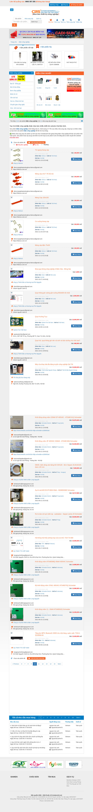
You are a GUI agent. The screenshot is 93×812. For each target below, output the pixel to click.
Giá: (72, 153)
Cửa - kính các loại (15, 108)
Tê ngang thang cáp (42, 150)
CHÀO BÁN (34, 777)
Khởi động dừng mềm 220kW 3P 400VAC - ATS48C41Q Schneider (58, 417)
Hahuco (44, 156)
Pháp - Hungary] (61, 472)
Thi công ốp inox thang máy (20, 377)
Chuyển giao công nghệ (17, 104)
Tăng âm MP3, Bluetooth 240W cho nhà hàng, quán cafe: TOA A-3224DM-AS (57, 634)
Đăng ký (64, 5)
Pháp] (58, 520)
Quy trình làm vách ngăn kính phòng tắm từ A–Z (25, 742)
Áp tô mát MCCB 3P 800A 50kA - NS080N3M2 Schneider (55, 490)
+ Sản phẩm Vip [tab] (46, 47)
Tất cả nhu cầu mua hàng (23, 717)
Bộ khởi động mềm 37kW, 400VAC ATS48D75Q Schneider (55, 585)
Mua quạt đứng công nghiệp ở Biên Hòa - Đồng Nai (53, 269)
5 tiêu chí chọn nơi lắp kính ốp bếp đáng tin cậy (25, 731)
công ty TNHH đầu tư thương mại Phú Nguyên (26, 282)
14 (50, 664)
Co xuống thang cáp (42, 221)
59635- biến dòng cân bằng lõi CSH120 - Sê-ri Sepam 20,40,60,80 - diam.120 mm (58, 466)
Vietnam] (52, 543)
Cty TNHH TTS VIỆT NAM (20, 551)
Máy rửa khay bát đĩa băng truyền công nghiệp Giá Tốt (54, 364)
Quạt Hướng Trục (41, 316)
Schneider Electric (46, 423)
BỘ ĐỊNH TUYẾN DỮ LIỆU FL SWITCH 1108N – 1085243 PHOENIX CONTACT (37, 64)
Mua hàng (77, 159)
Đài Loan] (53, 275)
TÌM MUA (51, 777)
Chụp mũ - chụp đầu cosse (48, 88)
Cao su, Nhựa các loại (17, 101)
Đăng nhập (54, 5)
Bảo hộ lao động (15, 87)
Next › (59, 664)
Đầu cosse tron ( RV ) (48, 105)
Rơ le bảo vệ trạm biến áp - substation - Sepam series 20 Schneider (58, 514)
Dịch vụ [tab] (38, 18)
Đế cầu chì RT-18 (39, 105)
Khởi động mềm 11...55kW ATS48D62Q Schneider (52, 609)
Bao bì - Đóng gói (15, 83)
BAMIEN (14, 777)
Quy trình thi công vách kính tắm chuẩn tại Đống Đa (26, 736)
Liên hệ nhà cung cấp (36, 142)
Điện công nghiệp (24, 42)
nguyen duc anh (54, 725)
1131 (17, 121)
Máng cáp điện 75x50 (42, 245)
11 (41, 121)
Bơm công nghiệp (15, 90)
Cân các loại (14, 97)
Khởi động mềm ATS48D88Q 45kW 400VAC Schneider (54, 561)
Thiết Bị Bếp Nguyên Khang (49, 370)
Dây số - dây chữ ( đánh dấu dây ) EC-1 (57, 105)
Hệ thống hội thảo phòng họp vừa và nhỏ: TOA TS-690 (54, 538)
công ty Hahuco (17, 163)
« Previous (15, 664)
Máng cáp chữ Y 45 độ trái (44, 174)
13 (46, 664)
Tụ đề (55, 88)
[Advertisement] (46, 400)
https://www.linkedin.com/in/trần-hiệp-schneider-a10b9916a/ (30, 430)
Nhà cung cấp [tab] (29, 18)
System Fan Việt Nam (47, 322)
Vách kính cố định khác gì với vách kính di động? (25, 725)
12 (43, 664)
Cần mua (57, 21)
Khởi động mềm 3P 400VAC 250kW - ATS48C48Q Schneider (56, 441)
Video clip (79, 21)
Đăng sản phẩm (76, 5)
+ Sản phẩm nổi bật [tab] (23, 47)
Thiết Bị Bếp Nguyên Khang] (69, 370)
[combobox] (41, 21)
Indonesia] (59, 567)
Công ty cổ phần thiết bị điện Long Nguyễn (25, 479)
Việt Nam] (54, 156)
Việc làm (50, 21)
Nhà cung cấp (71, 21)
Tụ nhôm (39, 88)
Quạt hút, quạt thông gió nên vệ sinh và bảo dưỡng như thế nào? (57, 340)
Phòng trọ (34, 804)
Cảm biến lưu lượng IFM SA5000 (20, 63)
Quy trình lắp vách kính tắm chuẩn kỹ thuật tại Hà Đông (27, 747)
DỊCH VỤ (70, 777)
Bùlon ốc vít (13, 94)
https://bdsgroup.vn (44, 804)
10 (35, 664)
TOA (43, 543)
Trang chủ (14, 42)
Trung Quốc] (60, 423)
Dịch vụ (63, 21)
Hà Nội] (42, 158)
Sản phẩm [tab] (18, 18)
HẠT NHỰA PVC (72, 62)
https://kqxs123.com (56, 804)
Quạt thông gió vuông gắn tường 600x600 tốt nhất (52, 293)
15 (54, 664)
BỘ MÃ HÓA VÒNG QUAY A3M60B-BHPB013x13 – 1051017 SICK (54, 64)
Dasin (43, 275)
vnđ (80, 153)
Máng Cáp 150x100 (42, 197)
